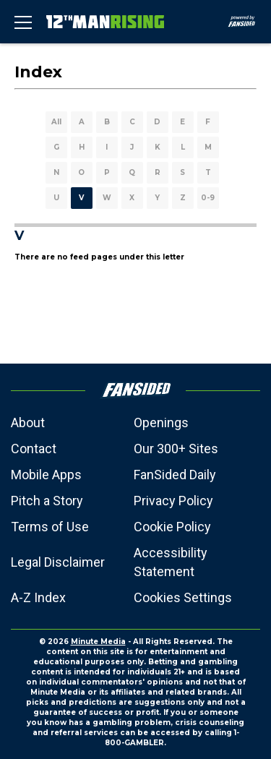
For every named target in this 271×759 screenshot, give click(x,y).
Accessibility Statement (170, 562)
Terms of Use (50, 526)
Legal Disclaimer (58, 562)
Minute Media (98, 641)
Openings (161, 422)
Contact (33, 448)
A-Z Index (38, 597)
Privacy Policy (173, 500)
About (28, 422)
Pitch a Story (47, 500)
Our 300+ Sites (176, 448)
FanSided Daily (175, 474)
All (56, 121)
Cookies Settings (183, 597)
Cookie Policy (172, 526)
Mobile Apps (46, 474)
